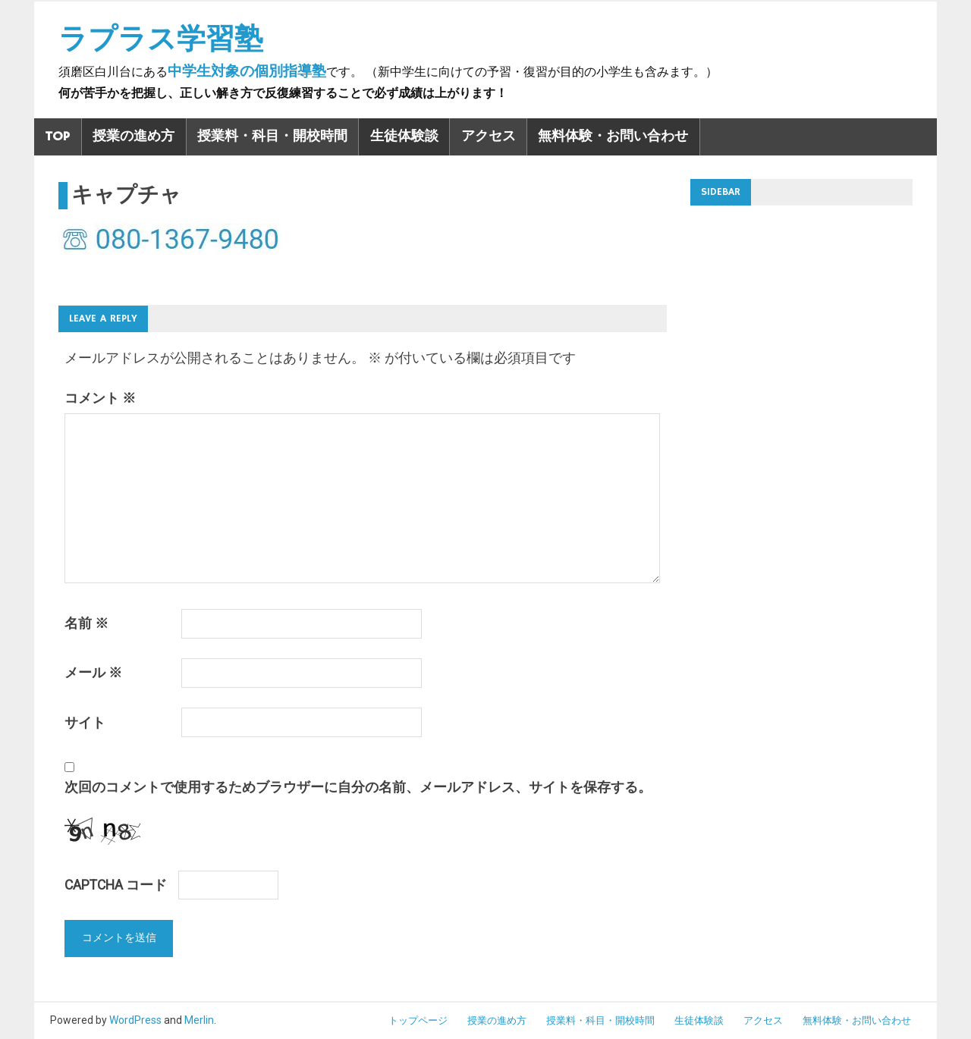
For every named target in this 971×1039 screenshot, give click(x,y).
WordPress (135, 1020)
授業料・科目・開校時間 (272, 136)
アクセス (488, 136)
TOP (57, 136)
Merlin (199, 1020)
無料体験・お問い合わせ (613, 136)
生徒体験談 (404, 136)
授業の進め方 (133, 136)
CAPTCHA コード (115, 885)
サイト (84, 722)
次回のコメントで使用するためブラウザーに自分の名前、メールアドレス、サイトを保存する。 (358, 787)
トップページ (418, 1020)
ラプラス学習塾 (160, 38)
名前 (86, 623)
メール (93, 672)
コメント (100, 398)
